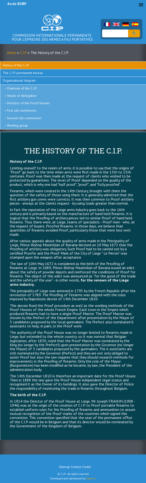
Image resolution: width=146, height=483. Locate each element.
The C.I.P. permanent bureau (23, 73)
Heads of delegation (21, 96)
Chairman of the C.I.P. (22, 88)
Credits (86, 467)
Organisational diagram (19, 80)
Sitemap (64, 467)
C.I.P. (23, 52)
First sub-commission (21, 110)
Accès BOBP (16, 3)
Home (11, 52)
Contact (76, 467)
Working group (17, 125)
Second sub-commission (24, 118)
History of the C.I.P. (16, 65)
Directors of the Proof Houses (28, 103)
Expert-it (91, 478)
